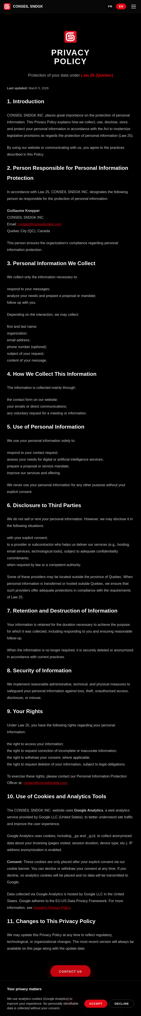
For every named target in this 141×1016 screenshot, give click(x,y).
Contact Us (70, 974)
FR (110, 6)
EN (121, 6)
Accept (95, 1003)
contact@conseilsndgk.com (40, 224)
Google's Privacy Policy (51, 907)
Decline (122, 1003)
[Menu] (133, 6)
